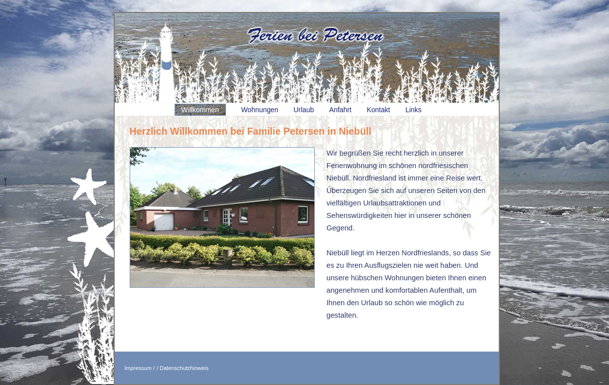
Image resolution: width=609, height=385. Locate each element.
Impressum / (140, 368)
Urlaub (304, 110)
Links (413, 110)
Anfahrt (340, 110)
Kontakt (378, 110)
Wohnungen (260, 110)
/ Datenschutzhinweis (182, 368)
